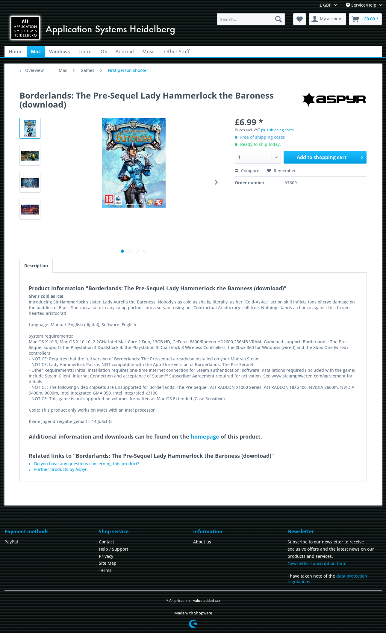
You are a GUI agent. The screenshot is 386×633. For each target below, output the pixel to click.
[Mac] (36, 51)
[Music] (149, 51)
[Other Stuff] (177, 51)
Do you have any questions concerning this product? (84, 463)
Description (36, 265)
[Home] (15, 51)
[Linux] (84, 51)
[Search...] (251, 19)
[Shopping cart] (365, 19)
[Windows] (59, 51)
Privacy (106, 556)
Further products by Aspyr (58, 469)
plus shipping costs (277, 129)
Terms (105, 570)
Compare (247, 170)
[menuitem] (251, 19)
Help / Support (113, 549)
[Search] (278, 19)
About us (202, 542)
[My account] (327, 19)
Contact (106, 542)
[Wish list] (299, 19)
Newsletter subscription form (316, 563)
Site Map (107, 563)
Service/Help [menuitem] (362, 5)
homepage (205, 436)
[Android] (124, 51)
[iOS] (103, 51)
